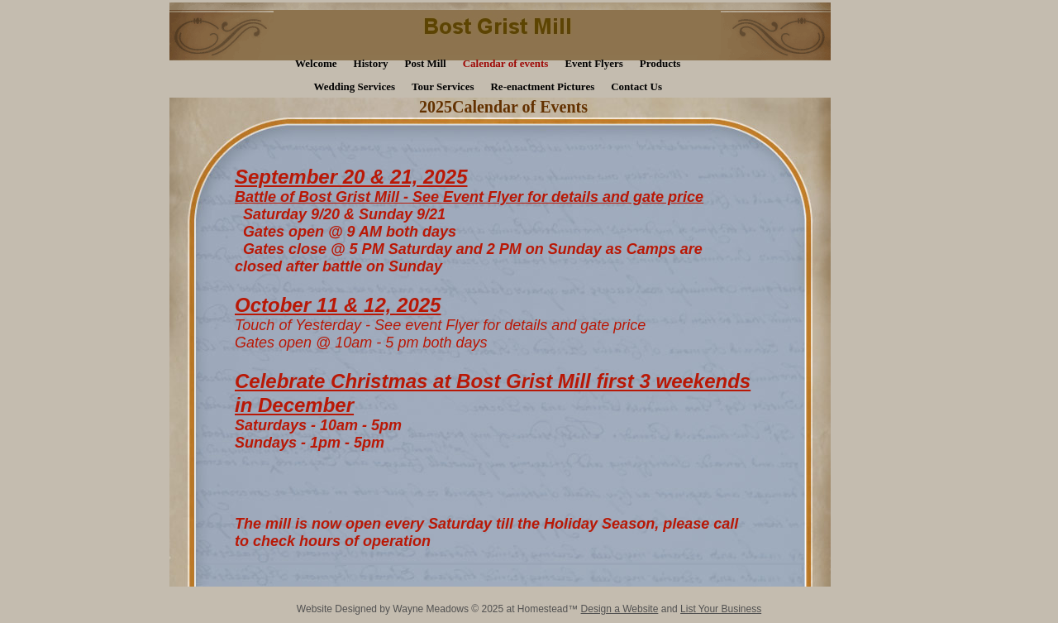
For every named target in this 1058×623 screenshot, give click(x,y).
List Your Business (720, 609)
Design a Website (620, 609)
